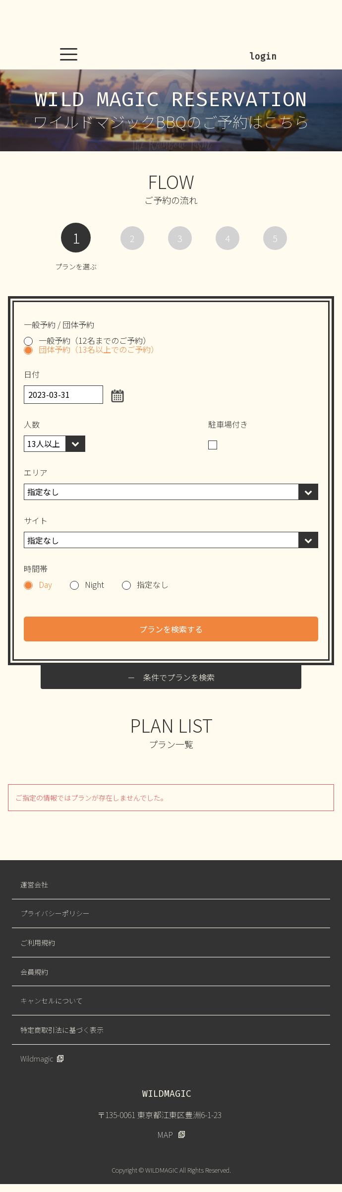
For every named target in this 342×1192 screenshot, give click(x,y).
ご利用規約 (37, 942)
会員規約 (34, 972)
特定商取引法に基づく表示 (62, 1030)
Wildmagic (36, 1059)
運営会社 (34, 884)
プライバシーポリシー (55, 913)
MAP (165, 1134)
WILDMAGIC (171, 22)
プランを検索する (171, 629)
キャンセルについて (51, 1000)
